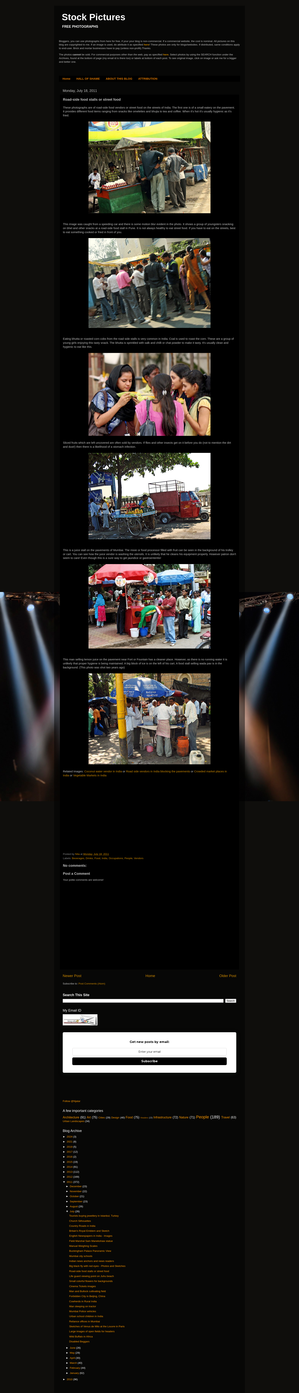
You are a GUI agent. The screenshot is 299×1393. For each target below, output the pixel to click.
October (75, 1196)
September (76, 1201)
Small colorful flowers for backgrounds (91, 1281)
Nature (184, 1117)
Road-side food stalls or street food (89, 1271)
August (74, 1206)
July (72, 1211)
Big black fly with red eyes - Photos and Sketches (97, 1266)
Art (89, 1117)
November (76, 1191)
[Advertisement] (91, 809)
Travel (225, 1117)
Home (67, 78)
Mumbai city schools (80, 1256)
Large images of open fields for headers (92, 1331)
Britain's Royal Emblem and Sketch (89, 1230)
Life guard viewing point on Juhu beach (91, 1276)
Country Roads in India (82, 1225)
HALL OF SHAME (88, 78)
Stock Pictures (93, 17)
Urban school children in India (86, 1316)
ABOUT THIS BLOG (119, 78)
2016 (70, 1156)
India (104, 858)
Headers (144, 1118)
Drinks (89, 858)
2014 (70, 1166)
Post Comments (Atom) (92, 983)
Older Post (227, 976)
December (76, 1186)
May (72, 1352)
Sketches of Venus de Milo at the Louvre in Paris (97, 1326)
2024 (70, 1136)
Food (97, 858)
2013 (70, 1171)
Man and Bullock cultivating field (87, 1291)
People (129, 858)
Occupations (116, 858)
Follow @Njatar (71, 1101)
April (73, 1358)
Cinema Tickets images (82, 1286)
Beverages (78, 858)
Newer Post (72, 976)
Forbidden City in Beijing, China (87, 1296)
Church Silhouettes (80, 1220)
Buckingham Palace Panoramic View (90, 1250)
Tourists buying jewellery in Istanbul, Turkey (94, 1215)
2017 (70, 1151)
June (73, 1347)
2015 (70, 1161)
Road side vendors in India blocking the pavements (158, 771)
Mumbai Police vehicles (82, 1311)
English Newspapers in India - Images (91, 1235)
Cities (101, 1117)
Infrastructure (162, 1117)
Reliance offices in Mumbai (84, 1321)
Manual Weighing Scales (83, 1246)
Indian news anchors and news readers (91, 1261)
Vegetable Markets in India (90, 775)
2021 (70, 1141)
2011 (70, 1182)
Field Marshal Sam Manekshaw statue (91, 1241)
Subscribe (149, 1061)
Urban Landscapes (73, 1121)
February (75, 1367)
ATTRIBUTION (148, 78)
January (75, 1373)
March (74, 1362)
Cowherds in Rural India (83, 1301)
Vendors (138, 858)
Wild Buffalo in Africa (81, 1336)
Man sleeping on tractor (82, 1306)
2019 (70, 1146)
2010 (70, 1379)
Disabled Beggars (79, 1341)
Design (115, 1117)
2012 (70, 1176)
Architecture (71, 1117)
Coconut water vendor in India (103, 771)
